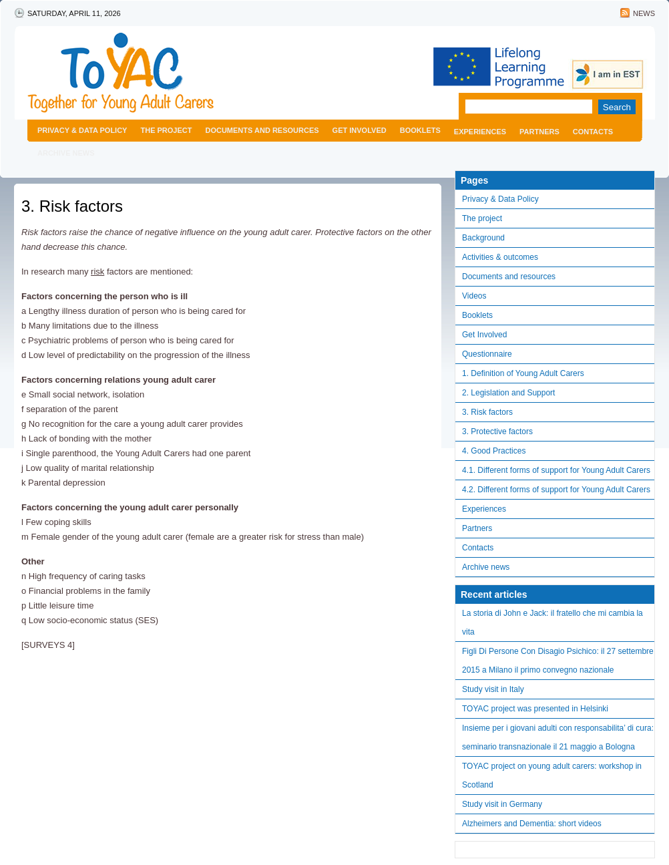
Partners (539, 132)
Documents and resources (261, 130)
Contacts (593, 132)
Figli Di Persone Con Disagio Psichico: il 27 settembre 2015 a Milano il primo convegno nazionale (558, 661)
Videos (474, 296)
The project (166, 130)
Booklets (420, 130)
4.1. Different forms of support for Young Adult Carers (556, 470)
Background (483, 237)
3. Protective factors (497, 431)
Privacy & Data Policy (82, 130)
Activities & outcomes (500, 257)
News (644, 13)
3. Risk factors (72, 206)
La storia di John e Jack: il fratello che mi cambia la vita (552, 623)
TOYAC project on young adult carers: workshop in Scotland (552, 775)
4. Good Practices (493, 451)
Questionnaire (487, 354)
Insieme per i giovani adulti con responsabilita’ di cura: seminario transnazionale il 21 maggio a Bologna (558, 737)
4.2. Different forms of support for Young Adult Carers (556, 489)
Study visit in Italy (493, 689)
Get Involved (359, 130)
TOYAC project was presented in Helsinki (535, 708)
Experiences (480, 132)
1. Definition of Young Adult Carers (523, 373)
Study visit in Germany (502, 804)
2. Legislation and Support (508, 392)
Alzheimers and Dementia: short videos (532, 823)
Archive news (66, 153)
